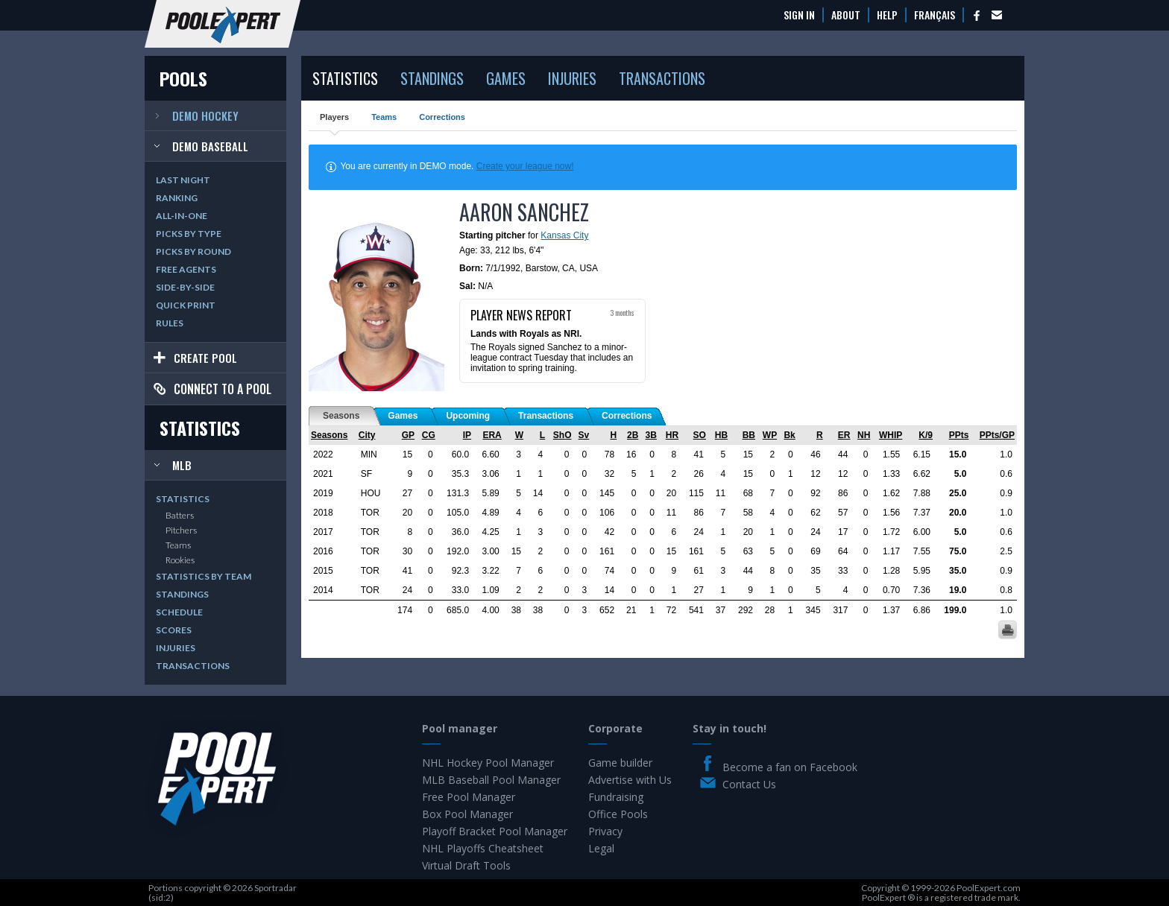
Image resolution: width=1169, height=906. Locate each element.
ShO (562, 435)
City (367, 435)
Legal (601, 848)
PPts (959, 435)
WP (770, 435)
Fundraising (615, 797)
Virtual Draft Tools (466, 865)
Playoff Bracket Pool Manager (494, 831)
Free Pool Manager (468, 797)
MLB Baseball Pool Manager (491, 780)
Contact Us (749, 784)
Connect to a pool (222, 389)
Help (887, 14)
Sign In (799, 14)
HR (672, 435)
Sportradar (275, 887)
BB (749, 435)
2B (632, 435)
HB (721, 435)
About (845, 14)
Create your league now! (525, 166)
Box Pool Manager (467, 814)
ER (844, 435)
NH (863, 435)
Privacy (605, 831)
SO (699, 435)
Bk (789, 435)
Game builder (620, 762)
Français (934, 14)
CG (428, 435)
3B (651, 435)
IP (467, 435)
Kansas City (564, 235)
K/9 (925, 435)
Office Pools (618, 814)
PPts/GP (997, 435)
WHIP (890, 435)
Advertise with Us (630, 780)
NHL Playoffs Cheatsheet (482, 848)
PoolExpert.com (989, 887)
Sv (584, 435)
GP (408, 435)
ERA (491, 435)
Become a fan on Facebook (789, 767)
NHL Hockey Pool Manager (488, 762)
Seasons (329, 435)
